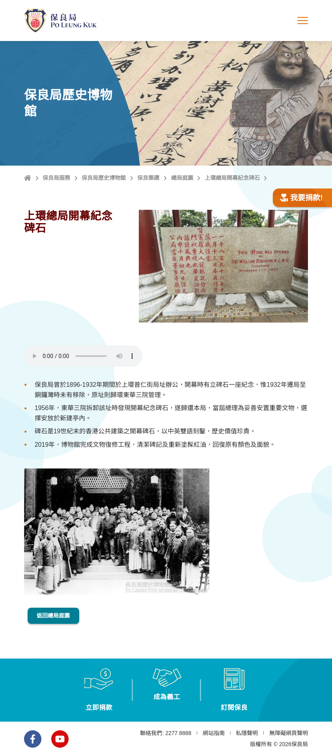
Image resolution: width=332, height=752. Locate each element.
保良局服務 (56, 178)
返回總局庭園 (57, 613)
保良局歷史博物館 (104, 178)
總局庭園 (182, 178)
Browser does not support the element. (83, 356)
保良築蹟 (148, 178)
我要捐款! (301, 198)
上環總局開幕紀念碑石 (232, 178)
